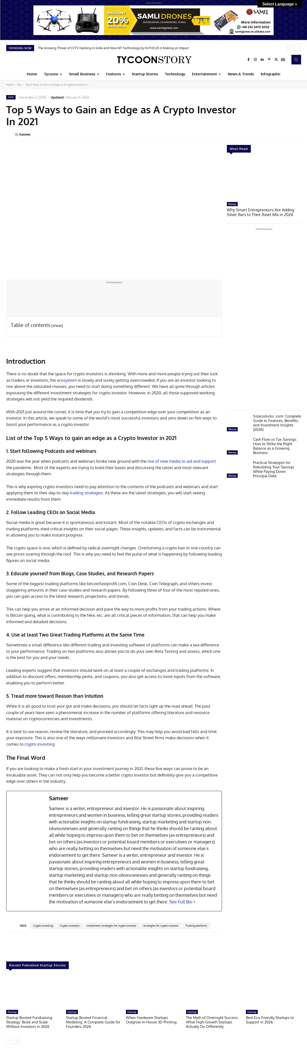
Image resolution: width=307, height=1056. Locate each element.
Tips (19, 84)
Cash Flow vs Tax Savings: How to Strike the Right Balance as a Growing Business (275, 446)
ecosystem (67, 380)
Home (10, 84)
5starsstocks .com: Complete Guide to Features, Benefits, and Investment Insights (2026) (277, 422)
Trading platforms (196, 925)
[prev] (290, 48)
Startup (12, 1012)
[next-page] (17, 1041)
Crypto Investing (43, 925)
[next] (298, 48)
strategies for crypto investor (160, 925)
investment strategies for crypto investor (111, 925)
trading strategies (86, 492)
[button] (296, 59)
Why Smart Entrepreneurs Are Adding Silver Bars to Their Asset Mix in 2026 (263, 212)
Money (232, 204)
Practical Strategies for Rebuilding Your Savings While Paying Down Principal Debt (273, 469)
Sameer (25, 134)
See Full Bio (180, 901)
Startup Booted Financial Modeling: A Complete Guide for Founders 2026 (93, 1022)
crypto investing (39, 744)
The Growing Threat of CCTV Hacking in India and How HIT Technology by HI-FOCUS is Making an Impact (113, 48)
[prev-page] (9, 1041)
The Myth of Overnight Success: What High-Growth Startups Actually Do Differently (212, 1022)
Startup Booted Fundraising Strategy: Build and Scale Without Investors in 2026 (29, 1022)
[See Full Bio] (194, 901)
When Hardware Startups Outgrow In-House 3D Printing (151, 1019)
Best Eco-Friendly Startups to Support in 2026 (270, 1019)
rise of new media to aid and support (181, 461)
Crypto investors (70, 925)
